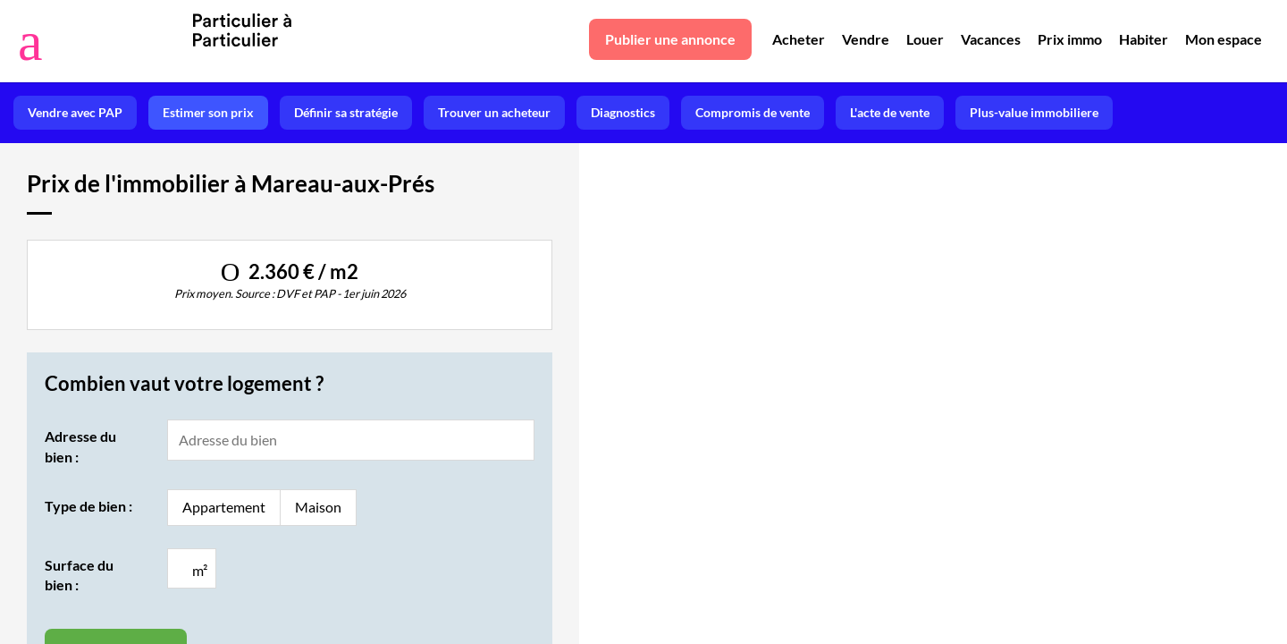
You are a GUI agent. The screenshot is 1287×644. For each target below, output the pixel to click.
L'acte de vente (890, 112)
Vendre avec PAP (75, 112)
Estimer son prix (208, 112)
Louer (925, 38)
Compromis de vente (752, 112)
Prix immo (1070, 38)
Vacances (991, 38)
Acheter (798, 38)
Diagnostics (623, 112)
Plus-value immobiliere (1034, 112)
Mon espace (1223, 38)
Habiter (1143, 38)
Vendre (865, 38)
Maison (318, 506)
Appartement (223, 506)
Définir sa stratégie (346, 112)
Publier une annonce (670, 38)
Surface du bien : (79, 574)
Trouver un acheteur (494, 112)
